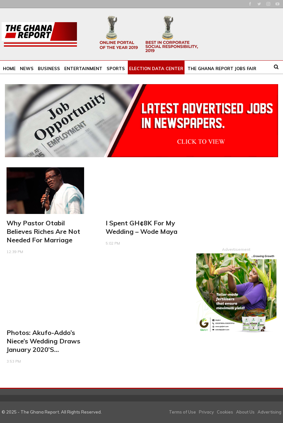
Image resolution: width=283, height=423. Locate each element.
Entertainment (83, 68)
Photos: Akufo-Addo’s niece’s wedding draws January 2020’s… (43, 341)
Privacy (206, 412)
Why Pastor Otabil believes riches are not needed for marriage (43, 231)
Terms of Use (182, 412)
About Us (245, 412)
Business (49, 68)
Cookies (225, 412)
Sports (116, 68)
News (27, 68)
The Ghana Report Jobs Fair (221, 68)
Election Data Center (156, 68)
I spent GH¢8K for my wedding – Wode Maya (141, 227)
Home (9, 68)
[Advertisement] (236, 200)
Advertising (269, 412)
